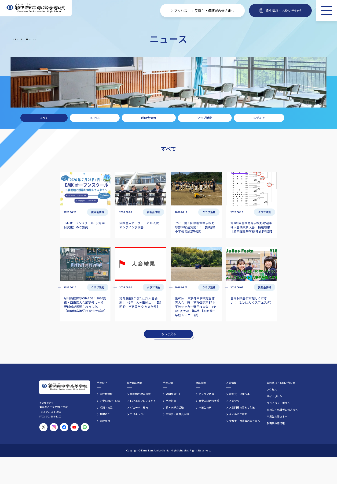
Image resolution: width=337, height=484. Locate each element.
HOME (14, 39)
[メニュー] (326, 10)
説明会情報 (148, 117)
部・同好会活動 (175, 407)
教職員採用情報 (276, 423)
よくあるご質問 (238, 414)
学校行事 (171, 400)
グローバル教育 (139, 407)
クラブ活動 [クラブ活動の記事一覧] (208, 212)
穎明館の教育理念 (140, 394)
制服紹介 (105, 414)
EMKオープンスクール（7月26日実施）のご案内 (84, 225)
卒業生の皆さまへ (277, 416)
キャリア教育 (206, 394)
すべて (44, 117)
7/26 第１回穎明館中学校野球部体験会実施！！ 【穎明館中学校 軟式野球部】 (195, 227)
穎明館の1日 (173, 394)
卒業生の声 (205, 407)
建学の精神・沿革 (110, 400)
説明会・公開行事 (239, 394)
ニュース (31, 39)
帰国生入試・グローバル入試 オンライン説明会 (139, 225)
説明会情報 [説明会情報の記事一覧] (97, 212)
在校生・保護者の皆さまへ (282, 409)
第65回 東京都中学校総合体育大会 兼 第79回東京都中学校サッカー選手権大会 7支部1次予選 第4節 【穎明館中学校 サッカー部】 (195, 306)
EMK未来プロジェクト (143, 400)
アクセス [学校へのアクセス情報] (180, 10)
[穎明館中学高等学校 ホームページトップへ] (35, 8)
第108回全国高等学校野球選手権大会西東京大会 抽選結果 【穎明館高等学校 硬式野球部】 (252, 227)
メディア (259, 117)
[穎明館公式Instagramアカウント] (54, 427)
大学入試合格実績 (209, 400)
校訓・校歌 (106, 407)
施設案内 (105, 421)
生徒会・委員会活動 (177, 414)
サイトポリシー (276, 396)
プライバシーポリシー (280, 403)
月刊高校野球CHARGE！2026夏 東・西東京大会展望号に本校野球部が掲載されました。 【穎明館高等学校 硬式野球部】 (85, 304)
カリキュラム (138, 414)
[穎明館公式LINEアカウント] (85, 427)
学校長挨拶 (106, 394)
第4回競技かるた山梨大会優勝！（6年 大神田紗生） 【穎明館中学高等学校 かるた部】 (140, 302)
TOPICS (94, 117)
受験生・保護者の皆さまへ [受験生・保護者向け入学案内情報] (214, 10)
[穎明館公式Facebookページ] (64, 427)
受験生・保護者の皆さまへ (244, 421)
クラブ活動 (204, 117)
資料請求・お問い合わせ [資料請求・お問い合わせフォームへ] (280, 10)
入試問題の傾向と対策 (242, 407)
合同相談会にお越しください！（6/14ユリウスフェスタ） (252, 300)
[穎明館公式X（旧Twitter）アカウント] (43, 427)
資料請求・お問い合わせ (281, 382)
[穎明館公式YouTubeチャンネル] (74, 427)
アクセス (272, 389)
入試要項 (234, 400)
